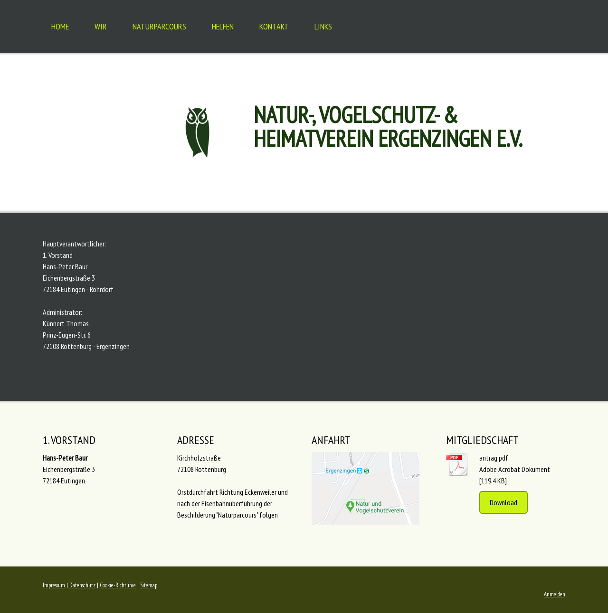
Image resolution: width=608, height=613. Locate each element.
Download (503, 502)
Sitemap (148, 585)
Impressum (54, 585)
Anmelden (554, 594)
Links (323, 26)
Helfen (223, 26)
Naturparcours (159, 26)
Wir (101, 26)
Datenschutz (82, 585)
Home (60, 26)
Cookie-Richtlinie (118, 585)
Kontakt (274, 26)
